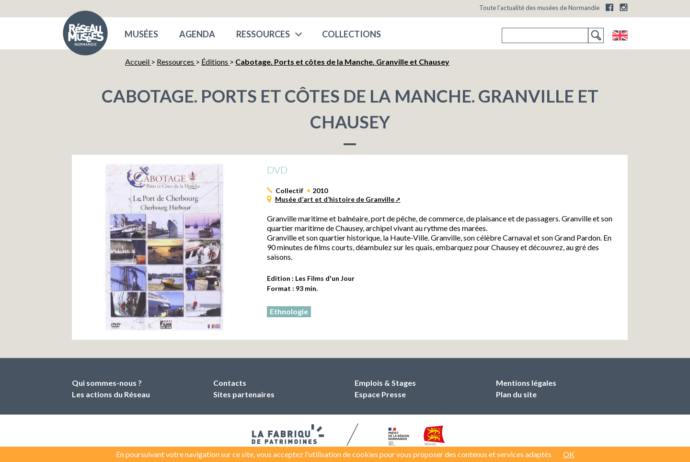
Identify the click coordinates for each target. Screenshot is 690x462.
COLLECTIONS (351, 34)
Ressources (263, 34)
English (620, 35)
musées (141, 34)
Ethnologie (289, 311)
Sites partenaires (244, 394)
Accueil (138, 61)
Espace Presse (380, 394)
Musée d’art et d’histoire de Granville (334, 199)
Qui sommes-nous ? (107, 382)
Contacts (229, 382)
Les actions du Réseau (111, 394)
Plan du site (516, 394)
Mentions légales (526, 382)
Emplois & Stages (385, 382)
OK (569, 454)
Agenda (197, 34)
